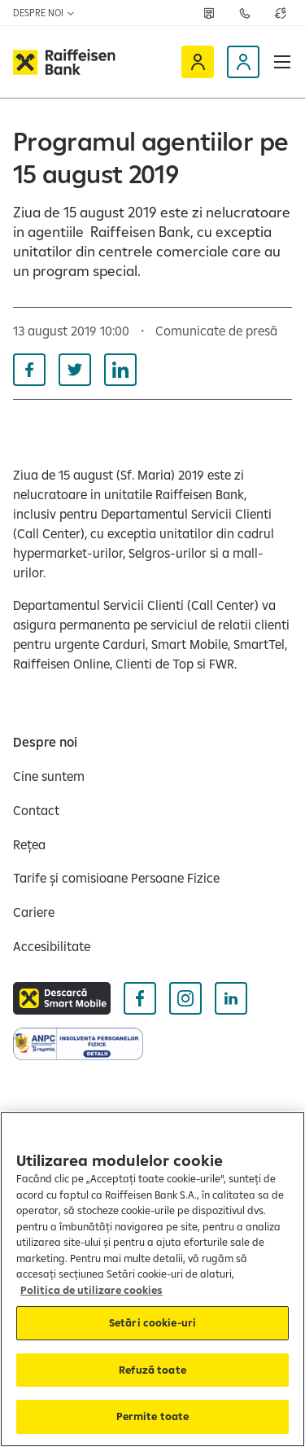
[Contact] (36, 810)
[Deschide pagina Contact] (244, 13)
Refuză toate (152, 1369)
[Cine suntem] (49, 776)
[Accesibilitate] (51, 946)
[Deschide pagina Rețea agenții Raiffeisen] (209, 13)
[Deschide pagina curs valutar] (280, 13)
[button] (282, 62)
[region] (152, 1279)
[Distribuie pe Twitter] (75, 369)
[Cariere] (33, 912)
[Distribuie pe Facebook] (29, 369)
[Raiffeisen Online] (197, 62)
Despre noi (44, 13)
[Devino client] (243, 62)
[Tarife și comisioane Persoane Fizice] (116, 878)
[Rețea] (29, 844)
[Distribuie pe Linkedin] (120, 369)
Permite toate (153, 1416)
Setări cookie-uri (152, 1322)
